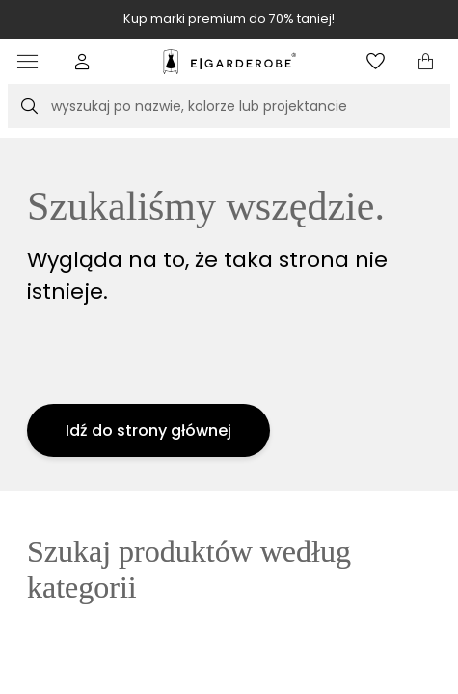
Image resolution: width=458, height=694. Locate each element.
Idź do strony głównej (148, 430)
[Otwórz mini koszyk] (425, 61)
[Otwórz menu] (32, 61)
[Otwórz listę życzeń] (375, 61)
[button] (82, 61)
